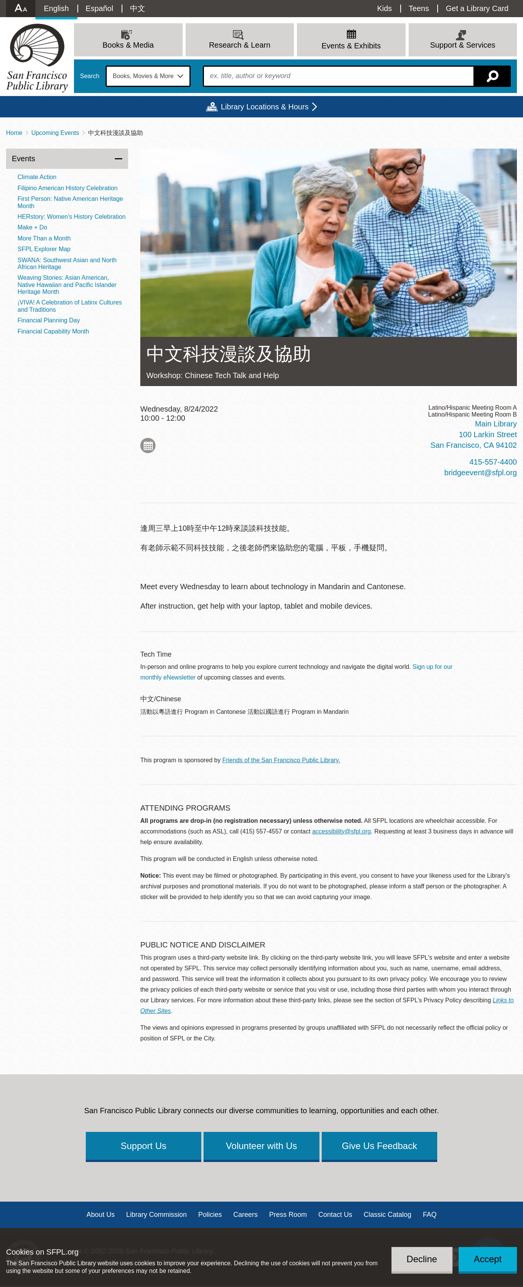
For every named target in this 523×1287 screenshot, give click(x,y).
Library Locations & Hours (264, 107)
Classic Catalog (387, 1214)
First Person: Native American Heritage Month (70, 202)
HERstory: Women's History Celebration (72, 216)
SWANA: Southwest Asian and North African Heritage (67, 263)
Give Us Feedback (379, 1146)
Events (23, 158)
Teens (419, 8)
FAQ (429, 1214)
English (56, 8)
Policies (210, 1214)
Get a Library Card (477, 8)
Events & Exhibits (351, 46)
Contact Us (335, 1214)
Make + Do (32, 227)
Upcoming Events (55, 133)
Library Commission (156, 1214)
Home (14, 133)
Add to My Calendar (148, 445)
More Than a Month (44, 238)
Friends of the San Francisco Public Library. (281, 760)
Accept (488, 1259)
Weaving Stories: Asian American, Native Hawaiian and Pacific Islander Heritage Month (67, 284)
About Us (101, 1214)
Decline (422, 1259)
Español (99, 8)
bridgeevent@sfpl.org (480, 472)
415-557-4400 (493, 462)
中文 (137, 8)
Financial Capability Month (53, 331)
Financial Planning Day (49, 320)
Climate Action (37, 177)
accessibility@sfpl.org (341, 831)
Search (89, 76)
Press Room (288, 1214)
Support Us (143, 1146)
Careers (245, 1214)
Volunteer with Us (261, 1146)
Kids (384, 8)
